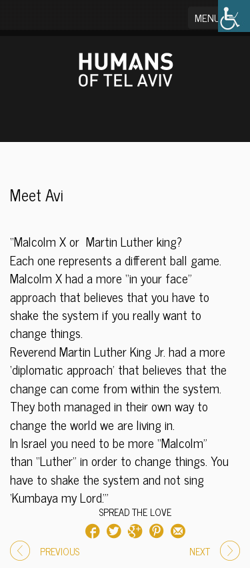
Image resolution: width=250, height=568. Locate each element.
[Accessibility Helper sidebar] (234, 16)
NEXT (214, 551)
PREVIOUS (44, 551)
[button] (215, 18)
